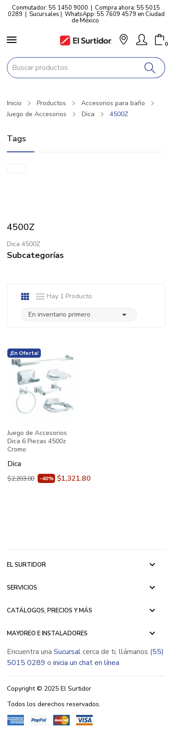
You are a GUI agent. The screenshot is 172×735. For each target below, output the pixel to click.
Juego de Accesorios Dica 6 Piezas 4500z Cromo (37, 441)
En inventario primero (79, 314)
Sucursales (44, 14)
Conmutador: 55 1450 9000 (50, 8)
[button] (123, 40)
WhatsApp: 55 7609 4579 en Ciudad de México (115, 17)
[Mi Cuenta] (141, 39)
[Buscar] (150, 67)
